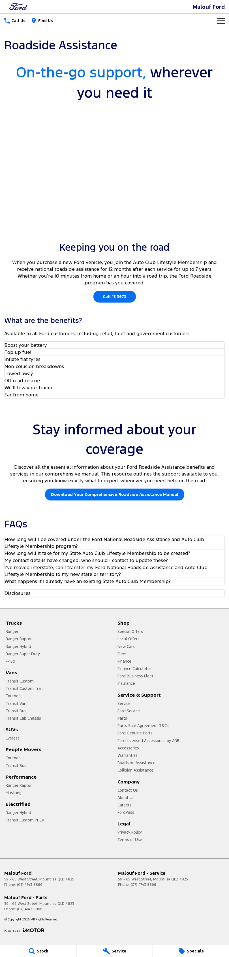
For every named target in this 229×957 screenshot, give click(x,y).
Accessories (128, 748)
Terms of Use (129, 839)
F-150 (10, 661)
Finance (124, 661)
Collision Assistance (135, 770)
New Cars (126, 646)
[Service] (114, 951)
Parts (122, 718)
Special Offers (130, 631)
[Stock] (38, 951)
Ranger (12, 631)
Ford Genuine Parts (135, 733)
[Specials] (191, 951)
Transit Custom (20, 681)
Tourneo (13, 695)
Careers (124, 805)
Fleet (122, 653)
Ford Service (128, 710)
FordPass (125, 812)
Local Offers (128, 638)
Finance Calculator (134, 668)
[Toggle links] (24, 930)
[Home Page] (18, 6)
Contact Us (127, 790)
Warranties (127, 755)
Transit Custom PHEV (25, 820)
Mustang (14, 792)
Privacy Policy (129, 832)
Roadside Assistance (136, 762)
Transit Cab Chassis (23, 718)
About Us (125, 797)
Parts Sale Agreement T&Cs (143, 725)
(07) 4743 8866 (29, 884)
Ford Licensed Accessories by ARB (148, 740)
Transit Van (16, 703)
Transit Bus (16, 710)
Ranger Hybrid (18, 646)
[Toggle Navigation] (221, 21)
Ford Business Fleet (135, 676)
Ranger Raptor (19, 638)
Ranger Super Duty (23, 653)
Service (123, 703)
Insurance (126, 683)
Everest (12, 738)
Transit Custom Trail (24, 688)
